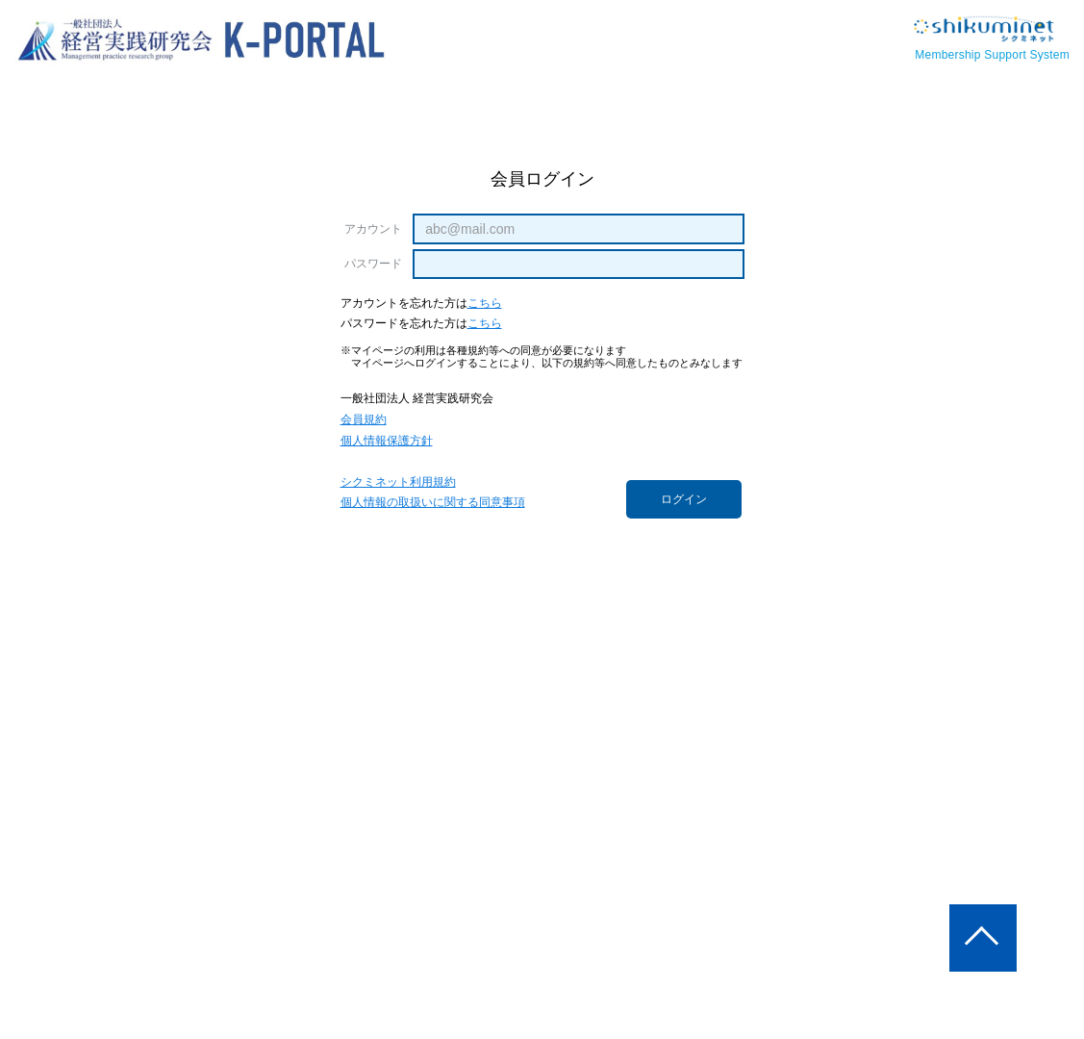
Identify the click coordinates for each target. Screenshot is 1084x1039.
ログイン (684, 499)
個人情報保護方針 (386, 441)
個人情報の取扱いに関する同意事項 (432, 502)
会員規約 (363, 420)
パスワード (374, 263)
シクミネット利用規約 (398, 482)
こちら (484, 303)
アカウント (374, 229)
